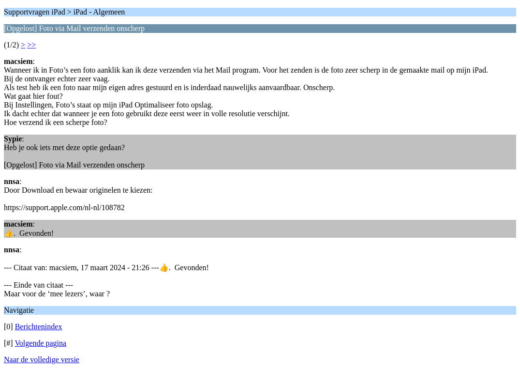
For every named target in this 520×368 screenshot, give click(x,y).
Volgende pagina (40, 343)
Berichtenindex (38, 326)
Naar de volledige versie (41, 359)
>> (31, 45)
